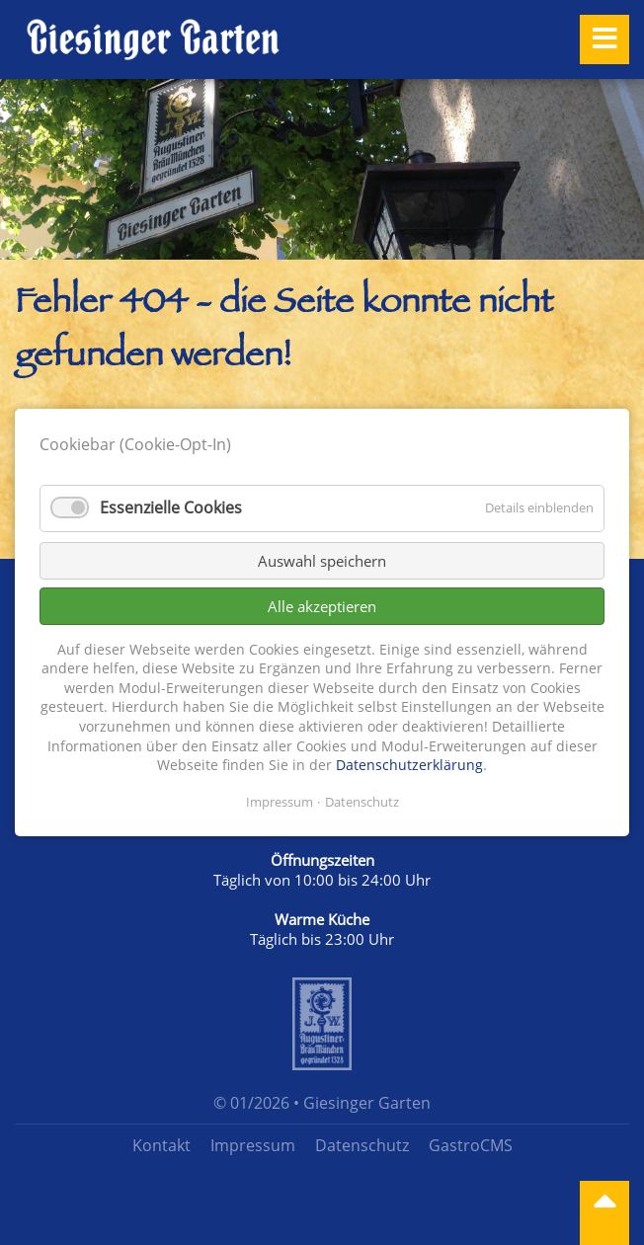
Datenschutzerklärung (409, 764)
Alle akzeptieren (322, 606)
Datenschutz (362, 1145)
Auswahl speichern (322, 561)
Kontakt (161, 1145)
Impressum (252, 1145)
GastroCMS (471, 1145)
